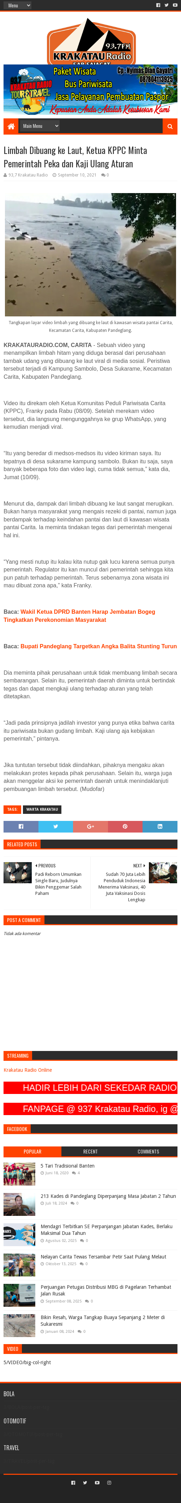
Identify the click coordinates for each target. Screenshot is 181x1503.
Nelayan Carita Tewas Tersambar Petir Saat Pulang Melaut (103, 1257)
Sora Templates (80, 1494)
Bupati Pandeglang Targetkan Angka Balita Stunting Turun (98, 646)
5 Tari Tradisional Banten (68, 1166)
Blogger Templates (120, 1494)
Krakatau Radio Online (28, 1070)
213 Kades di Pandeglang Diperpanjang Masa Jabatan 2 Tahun (108, 1196)
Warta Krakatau (42, 809)
